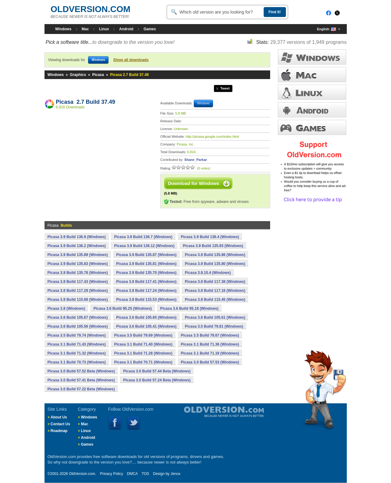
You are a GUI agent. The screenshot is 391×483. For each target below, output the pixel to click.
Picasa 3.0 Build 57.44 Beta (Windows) (156, 371)
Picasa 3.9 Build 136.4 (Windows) (210, 237)
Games (149, 29)
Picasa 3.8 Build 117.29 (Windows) (78, 290)
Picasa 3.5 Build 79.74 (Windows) (77, 335)
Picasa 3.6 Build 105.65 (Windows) (146, 317)
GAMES (312, 127)
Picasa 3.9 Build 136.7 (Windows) (143, 237)
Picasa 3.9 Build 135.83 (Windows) (78, 264)
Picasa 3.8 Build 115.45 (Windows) (215, 299)
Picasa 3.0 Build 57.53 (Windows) (210, 362)
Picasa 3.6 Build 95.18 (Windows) (189, 308)
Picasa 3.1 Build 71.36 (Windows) (210, 344)
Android (126, 29)
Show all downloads (131, 60)
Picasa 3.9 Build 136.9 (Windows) (77, 237)
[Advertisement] (99, 157)
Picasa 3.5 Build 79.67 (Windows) (210, 335)
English (326, 29)
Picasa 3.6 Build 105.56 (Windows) (78, 326)
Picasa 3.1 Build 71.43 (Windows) (77, 344)
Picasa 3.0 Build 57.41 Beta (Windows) (81, 380)
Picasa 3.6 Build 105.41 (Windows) (146, 326)
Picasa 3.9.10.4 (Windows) (208, 273)
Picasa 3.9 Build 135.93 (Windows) (213, 246)
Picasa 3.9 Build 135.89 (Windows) (78, 255)
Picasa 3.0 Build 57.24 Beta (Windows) (156, 380)
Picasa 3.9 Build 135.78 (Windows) (78, 273)
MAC (312, 74)
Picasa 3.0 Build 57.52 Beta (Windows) (81, 371)
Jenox (176, 474)
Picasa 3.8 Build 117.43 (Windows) (78, 281)
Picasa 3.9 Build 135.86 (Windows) (215, 255)
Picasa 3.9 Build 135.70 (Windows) (146, 273)
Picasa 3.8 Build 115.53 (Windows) (146, 299)
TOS (145, 474)
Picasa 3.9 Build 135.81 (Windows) (146, 264)
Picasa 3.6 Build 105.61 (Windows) (215, 317)
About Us (59, 417)
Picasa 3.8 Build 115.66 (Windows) (78, 299)
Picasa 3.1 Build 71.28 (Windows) (143, 353)
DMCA (132, 474)
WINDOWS (312, 57)
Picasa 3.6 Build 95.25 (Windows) (122, 308)
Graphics (78, 75)
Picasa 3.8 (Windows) (66, 308)
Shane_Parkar (195, 160)
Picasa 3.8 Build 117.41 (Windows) (146, 281)
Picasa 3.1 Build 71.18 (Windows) (210, 353)
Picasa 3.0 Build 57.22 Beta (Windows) (81, 389)
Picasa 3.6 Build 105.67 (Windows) (78, 317)
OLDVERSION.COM (90, 9)
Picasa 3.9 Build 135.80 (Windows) (215, 264)
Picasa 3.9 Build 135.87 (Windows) (146, 255)
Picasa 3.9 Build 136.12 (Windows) (144, 246)
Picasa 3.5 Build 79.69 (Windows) (143, 335)
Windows (63, 29)
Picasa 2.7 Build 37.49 (85, 102)
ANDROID (312, 109)
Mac (85, 29)
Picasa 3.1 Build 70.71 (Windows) (143, 362)
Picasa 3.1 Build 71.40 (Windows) (143, 344)
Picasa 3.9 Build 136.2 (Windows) (77, 246)
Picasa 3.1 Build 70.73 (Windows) (77, 362)
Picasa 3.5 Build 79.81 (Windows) (214, 326)
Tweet (225, 88)
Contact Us (60, 424)
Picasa (98, 75)
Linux (104, 29)
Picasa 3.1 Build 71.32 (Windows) (77, 353)
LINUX (312, 92)
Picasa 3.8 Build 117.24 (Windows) (146, 290)
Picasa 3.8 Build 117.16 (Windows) (215, 290)
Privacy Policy (111, 474)
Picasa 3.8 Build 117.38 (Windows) (215, 281)
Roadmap (59, 431)
